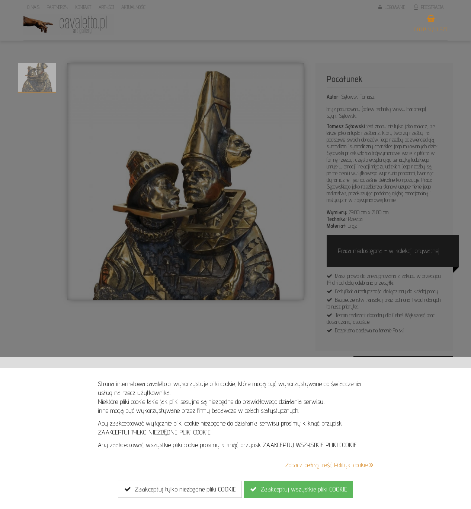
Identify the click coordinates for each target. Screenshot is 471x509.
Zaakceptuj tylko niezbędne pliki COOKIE (180, 489)
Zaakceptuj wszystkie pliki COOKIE (298, 489)
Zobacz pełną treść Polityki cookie (329, 465)
